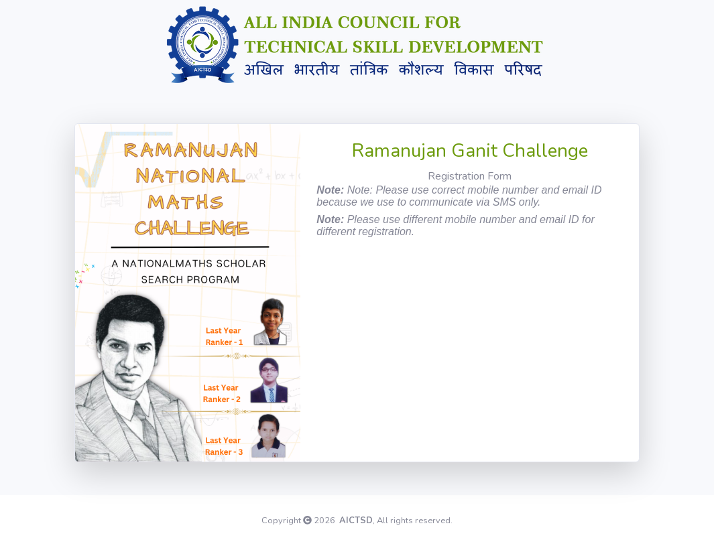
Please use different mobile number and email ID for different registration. (455, 225)
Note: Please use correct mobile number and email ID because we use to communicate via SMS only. (458, 196)
